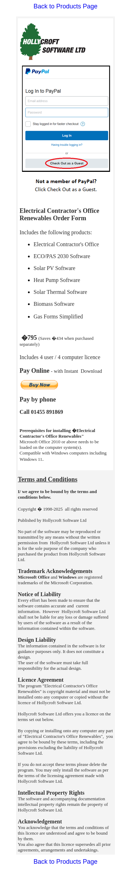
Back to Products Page (65, 6)
